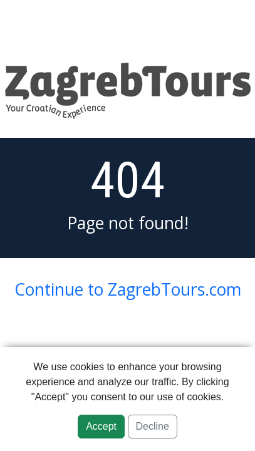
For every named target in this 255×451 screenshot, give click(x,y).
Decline (152, 426)
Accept (101, 426)
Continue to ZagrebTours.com (127, 289)
